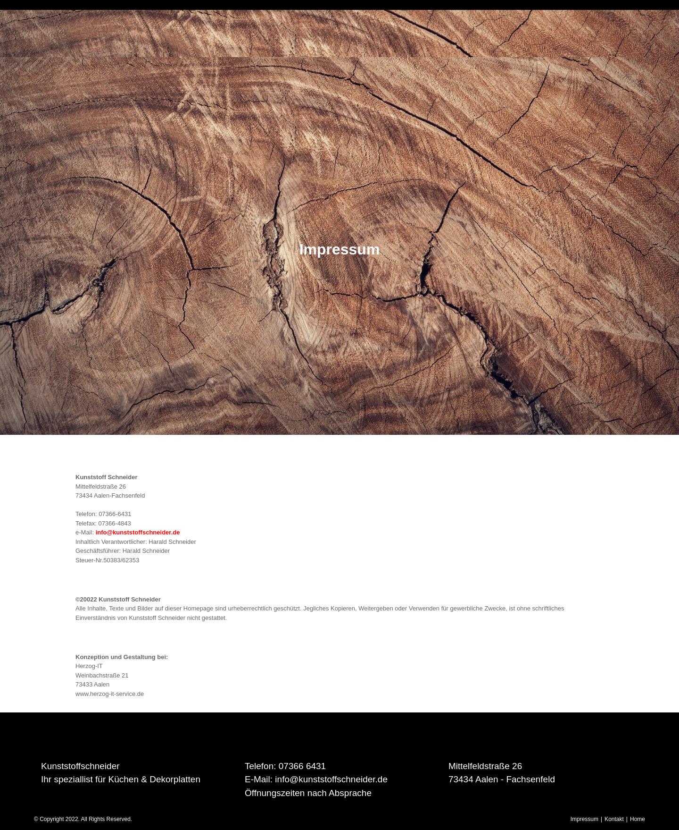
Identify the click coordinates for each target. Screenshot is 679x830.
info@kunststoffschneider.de (138, 532)
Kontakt (614, 819)
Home (637, 819)
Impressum (584, 819)
